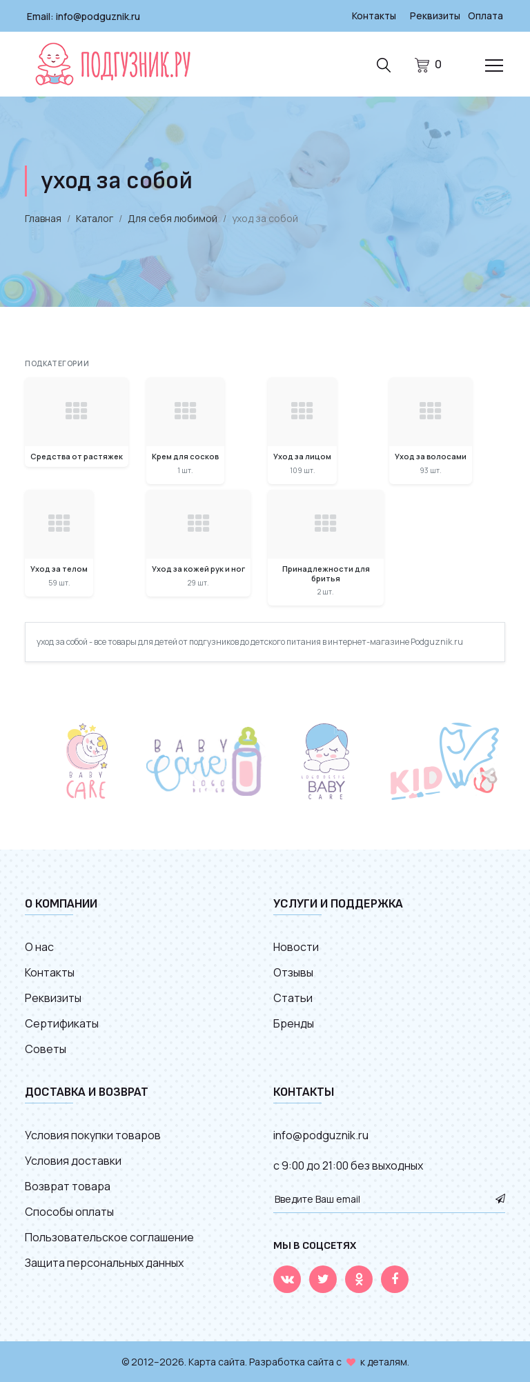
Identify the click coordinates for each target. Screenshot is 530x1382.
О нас (39, 946)
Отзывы (293, 971)
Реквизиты (434, 15)
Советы (45, 1048)
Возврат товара (67, 1185)
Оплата (485, 15)
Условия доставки (73, 1160)
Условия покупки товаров (93, 1134)
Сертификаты (62, 1022)
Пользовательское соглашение (109, 1236)
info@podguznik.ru (98, 15)
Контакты (372, 15)
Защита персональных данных (104, 1262)
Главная (43, 217)
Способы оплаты (69, 1211)
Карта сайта (216, 1361)
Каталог (94, 217)
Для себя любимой (172, 217)
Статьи (293, 997)
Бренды (293, 1022)
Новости (296, 946)
